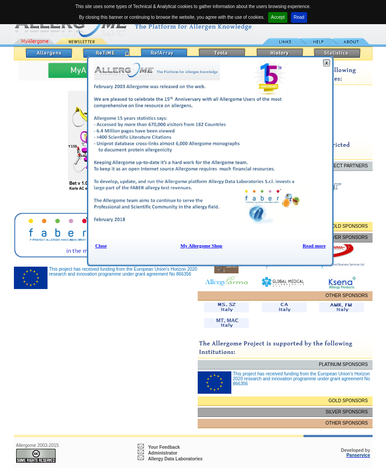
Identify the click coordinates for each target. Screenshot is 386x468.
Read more (314, 245)
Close (101, 245)
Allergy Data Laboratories (175, 458)
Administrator (163, 453)
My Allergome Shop (201, 245)
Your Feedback (164, 447)
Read (299, 17)
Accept (278, 17)
